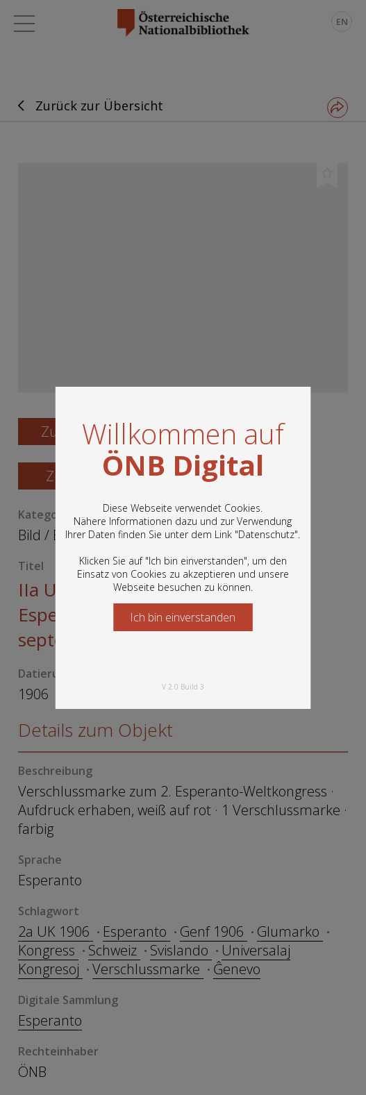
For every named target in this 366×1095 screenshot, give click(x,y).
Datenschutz (266, 534)
